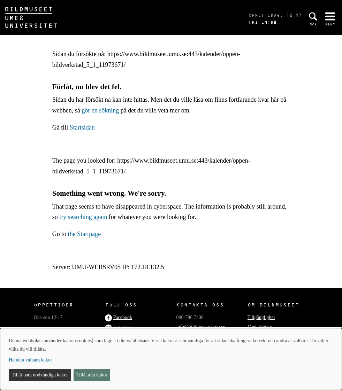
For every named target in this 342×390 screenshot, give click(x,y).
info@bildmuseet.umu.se (200, 326)
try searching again (83, 216)
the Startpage (84, 234)
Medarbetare (260, 326)
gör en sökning (100, 110)
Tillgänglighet (261, 317)
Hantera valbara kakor (30, 359)
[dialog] (171, 359)
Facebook (122, 317)
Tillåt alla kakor (91, 374)
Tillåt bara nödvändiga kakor (40, 374)
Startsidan (82, 127)
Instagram (123, 327)
